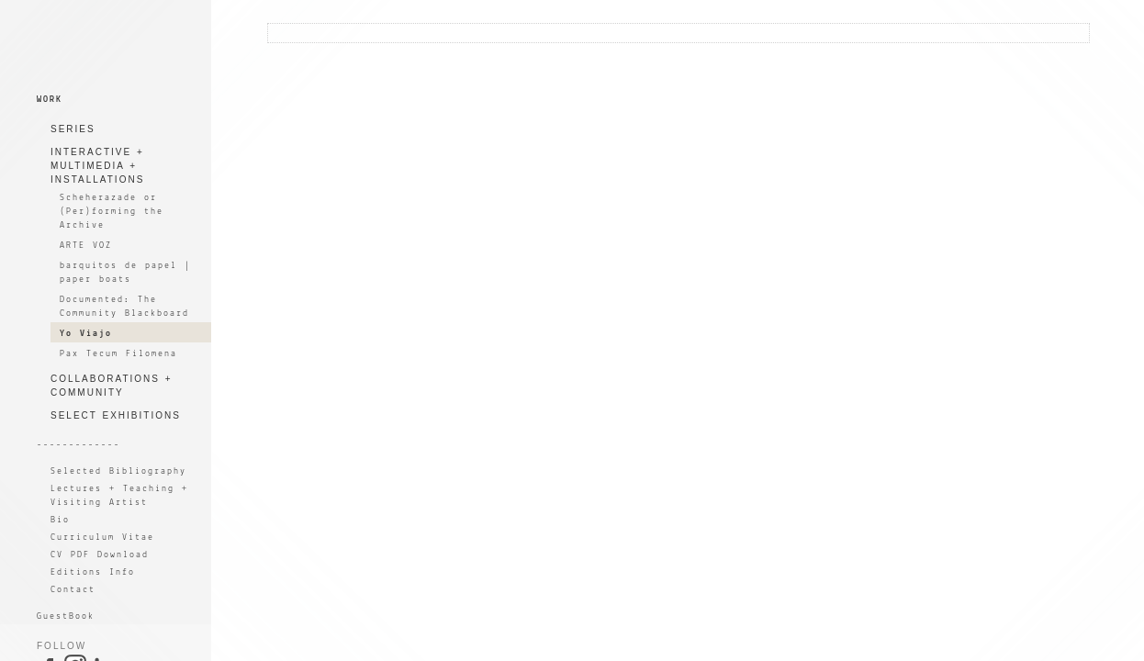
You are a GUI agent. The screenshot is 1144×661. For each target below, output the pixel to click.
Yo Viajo (86, 334)
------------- (78, 445)
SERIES (72, 129)
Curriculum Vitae (102, 537)
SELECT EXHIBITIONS (115, 415)
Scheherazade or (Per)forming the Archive (111, 211)
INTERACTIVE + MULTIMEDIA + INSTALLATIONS (97, 166)
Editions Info (92, 572)
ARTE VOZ (86, 246)
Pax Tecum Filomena (118, 354)
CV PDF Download (99, 555)
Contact (72, 590)
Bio (60, 520)
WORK (49, 100)
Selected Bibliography (118, 471)
